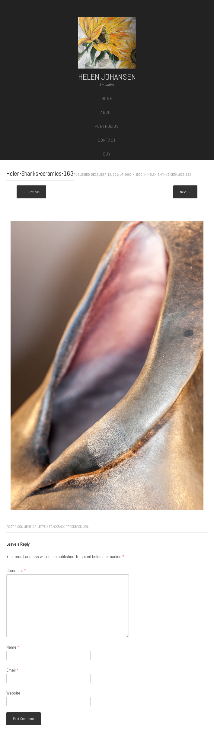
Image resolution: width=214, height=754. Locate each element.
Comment (16, 570)
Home (106, 98)
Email (12, 670)
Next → (185, 192)
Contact (107, 140)
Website (13, 693)
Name (12, 647)
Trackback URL (77, 527)
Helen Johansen (107, 77)
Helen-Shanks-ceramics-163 (169, 174)
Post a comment (18, 527)
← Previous (31, 192)
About (107, 112)
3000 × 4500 (133, 174)
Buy (107, 154)
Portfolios (107, 126)
